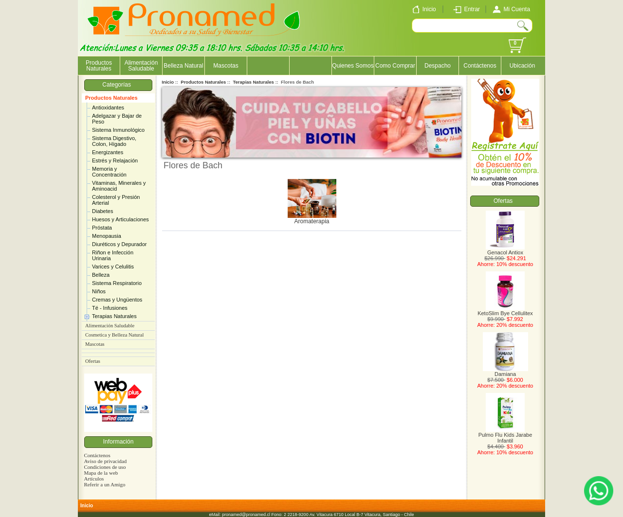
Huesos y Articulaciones (120, 219)
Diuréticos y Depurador (119, 244)
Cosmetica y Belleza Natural (114, 335)
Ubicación (522, 65)
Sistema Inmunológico (118, 130)
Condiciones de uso (105, 467)
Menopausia (106, 236)
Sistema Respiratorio (117, 283)
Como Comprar (395, 65)
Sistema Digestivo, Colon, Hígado (114, 141)
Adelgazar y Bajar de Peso (117, 119)
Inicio (168, 82)
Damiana (505, 371)
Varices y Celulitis (113, 266)
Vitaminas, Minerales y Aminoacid (119, 186)
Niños (99, 291)
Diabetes (102, 211)
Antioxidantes (108, 107)
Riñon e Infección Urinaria (112, 255)
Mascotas (225, 65)
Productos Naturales (111, 98)
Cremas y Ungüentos (117, 300)
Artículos (94, 478)
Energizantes (107, 152)
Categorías (118, 84)
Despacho (437, 65)
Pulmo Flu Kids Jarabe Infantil (505, 435)
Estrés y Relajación (115, 160)
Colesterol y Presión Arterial (116, 200)
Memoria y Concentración (109, 172)
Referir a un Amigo (104, 484)
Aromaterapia (312, 219)
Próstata (102, 228)
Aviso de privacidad (105, 461)
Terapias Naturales (114, 316)
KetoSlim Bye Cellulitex (505, 310)
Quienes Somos (352, 65)
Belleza (101, 275)
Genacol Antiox (505, 250)
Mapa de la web (101, 473)
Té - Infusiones (110, 308)
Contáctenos (479, 65)
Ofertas (92, 361)
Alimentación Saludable (141, 65)
